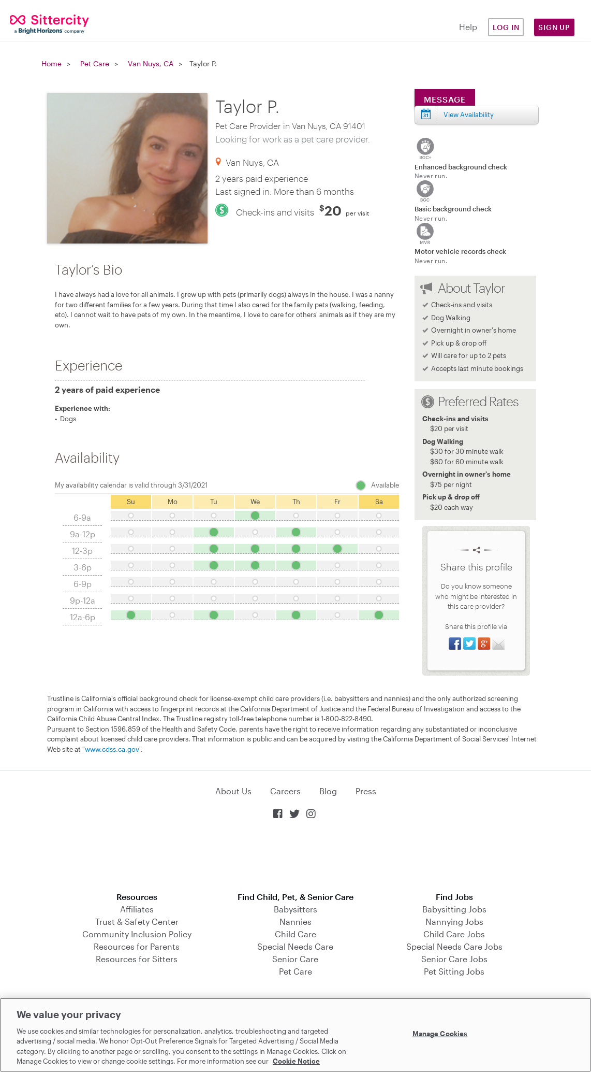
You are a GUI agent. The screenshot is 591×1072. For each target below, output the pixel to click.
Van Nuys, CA (150, 63)
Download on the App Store (295, 857)
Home (51, 63)
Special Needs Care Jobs (454, 946)
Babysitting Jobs (454, 909)
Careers (285, 791)
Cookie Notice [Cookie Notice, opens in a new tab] (296, 1061)
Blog (328, 791)
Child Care (295, 934)
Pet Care (94, 63)
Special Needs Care (295, 946)
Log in (506, 27)
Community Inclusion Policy (136, 934)
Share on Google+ (484, 643)
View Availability (469, 114)
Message (445, 99)
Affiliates (137, 909)
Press (366, 791)
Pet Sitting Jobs (454, 971)
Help (468, 27)
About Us (233, 791)
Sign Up (554, 27)
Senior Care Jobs (454, 959)
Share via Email (498, 643)
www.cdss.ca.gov (112, 749)
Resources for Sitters (137, 959)
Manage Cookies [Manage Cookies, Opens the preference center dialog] (440, 1034)
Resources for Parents (137, 946)
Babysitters (295, 909)
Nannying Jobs (454, 921)
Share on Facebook (455, 643)
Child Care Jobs (454, 934)
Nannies (295, 921)
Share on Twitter (469, 643)
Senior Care (295, 959)
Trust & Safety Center (137, 921)
